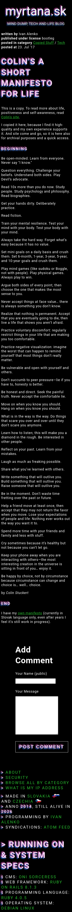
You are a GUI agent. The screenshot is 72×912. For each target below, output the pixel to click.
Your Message (27, 691)
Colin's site (10, 117)
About (14, 772)
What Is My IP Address (35, 788)
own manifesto (30, 613)
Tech (61, 43)
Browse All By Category (38, 782)
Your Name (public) (31, 674)
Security (17, 777)
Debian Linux (18, 908)
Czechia (23, 801)
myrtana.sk (36, 11)
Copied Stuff (43, 43)
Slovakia (38, 796)
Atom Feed (57, 827)
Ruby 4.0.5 (14, 898)
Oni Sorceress (37, 877)
